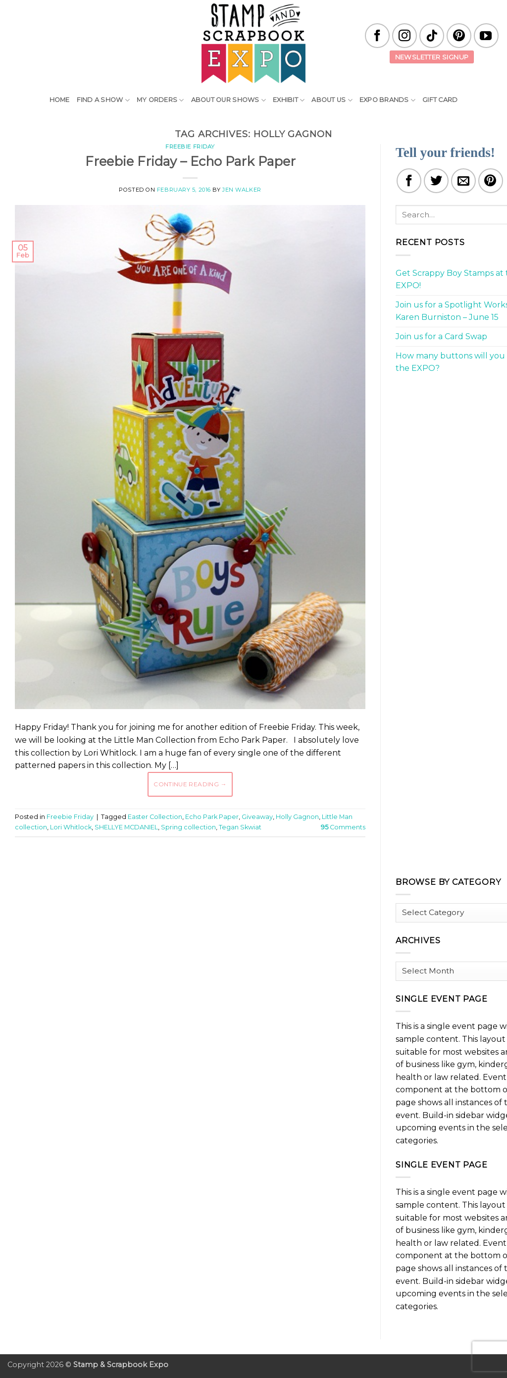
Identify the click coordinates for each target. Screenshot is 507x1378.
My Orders (160, 100)
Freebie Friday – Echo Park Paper (190, 161)
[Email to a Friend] (463, 180)
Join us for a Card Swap (441, 336)
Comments (343, 827)
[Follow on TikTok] (431, 35)
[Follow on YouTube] (486, 35)
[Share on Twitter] (436, 180)
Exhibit (288, 100)
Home (60, 99)
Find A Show (103, 100)
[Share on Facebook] (409, 180)
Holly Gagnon (297, 816)
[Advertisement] (195, 874)
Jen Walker (241, 189)
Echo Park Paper (212, 816)
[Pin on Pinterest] (490, 180)
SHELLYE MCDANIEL (126, 827)
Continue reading (190, 784)
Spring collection (188, 827)
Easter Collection (155, 816)
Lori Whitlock (71, 827)
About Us (332, 100)
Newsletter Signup (432, 57)
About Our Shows (228, 100)
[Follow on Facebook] (377, 35)
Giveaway (257, 816)
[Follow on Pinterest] (459, 35)
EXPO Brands (387, 100)
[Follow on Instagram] (404, 35)
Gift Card (439, 99)
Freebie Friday (190, 146)
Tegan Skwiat (240, 827)
